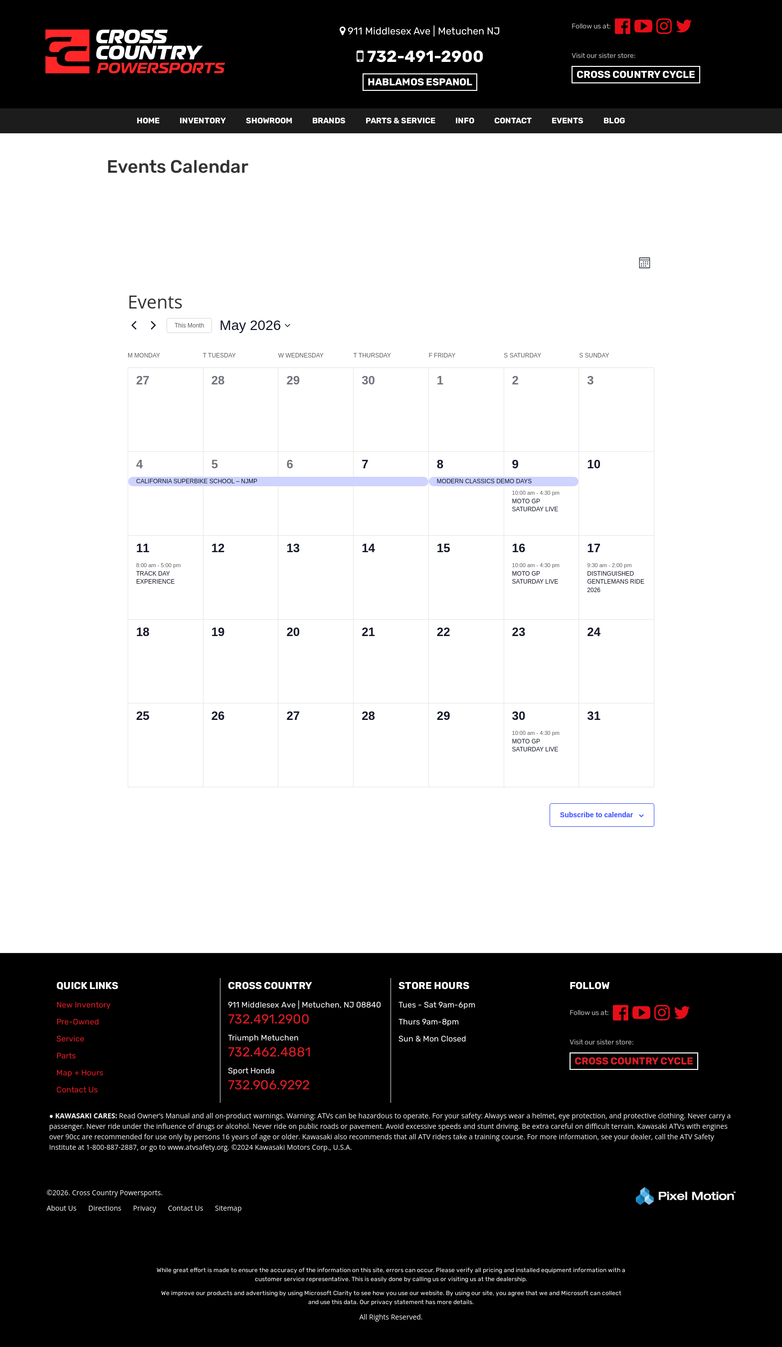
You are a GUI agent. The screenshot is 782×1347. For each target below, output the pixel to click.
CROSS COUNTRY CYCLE (636, 74)
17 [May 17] (593, 548)
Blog (614, 120)
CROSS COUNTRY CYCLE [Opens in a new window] (634, 1061)
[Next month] (153, 326)
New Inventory (83, 1005)
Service (70, 1038)
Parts (66, 1055)
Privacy (144, 1208)
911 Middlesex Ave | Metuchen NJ (420, 31)
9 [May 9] (515, 464)
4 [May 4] (139, 464)
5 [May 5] (214, 464)
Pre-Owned (77, 1021)
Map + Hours (79, 1072)
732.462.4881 (269, 1052)
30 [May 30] (519, 715)
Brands (329, 120)
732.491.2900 (269, 1019)
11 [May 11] (143, 548)
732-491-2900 (420, 56)
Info (464, 120)
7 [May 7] (365, 464)
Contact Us (185, 1208)
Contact (513, 120)
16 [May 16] (519, 548)
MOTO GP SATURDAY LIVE (535, 505)
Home (148, 120)
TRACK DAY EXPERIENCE (155, 578)
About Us (61, 1208)
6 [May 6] (289, 464)
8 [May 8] (440, 464)
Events (568, 120)
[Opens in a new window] (618, 1016)
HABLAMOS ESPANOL (420, 82)
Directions (104, 1208)
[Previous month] (134, 326)
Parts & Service (400, 120)
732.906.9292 (269, 1085)
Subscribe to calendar (596, 815)
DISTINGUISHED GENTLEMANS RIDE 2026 (615, 582)
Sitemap (228, 1208)
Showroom (269, 120)
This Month (189, 325)
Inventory (203, 120)
